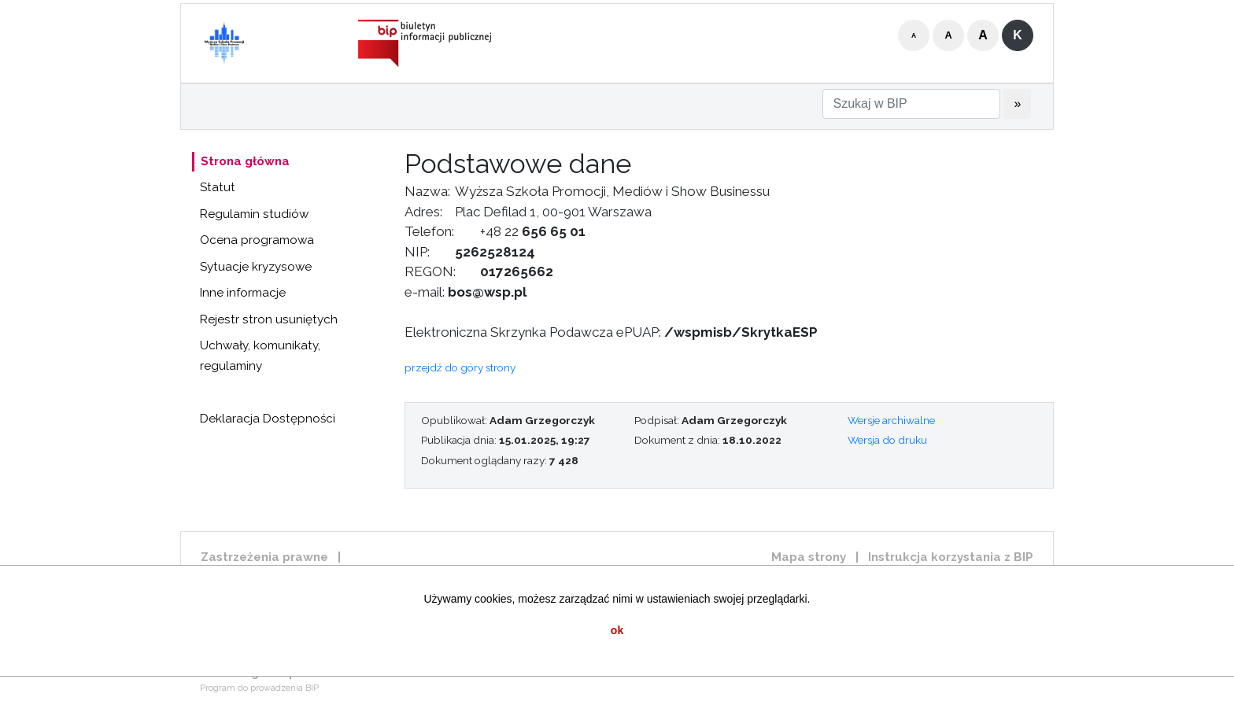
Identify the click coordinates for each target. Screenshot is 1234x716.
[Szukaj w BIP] (911, 104)
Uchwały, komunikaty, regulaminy (260, 355)
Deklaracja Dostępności (267, 419)
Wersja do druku (887, 440)
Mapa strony (808, 557)
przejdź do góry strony (460, 367)
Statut (217, 187)
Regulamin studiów (254, 214)
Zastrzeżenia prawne (264, 557)
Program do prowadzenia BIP (259, 688)
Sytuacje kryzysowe (256, 267)
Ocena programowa (257, 240)
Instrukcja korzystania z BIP (950, 557)
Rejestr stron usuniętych (269, 319)
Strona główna (245, 161)
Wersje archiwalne (891, 420)
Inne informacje (243, 293)
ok (617, 630)
